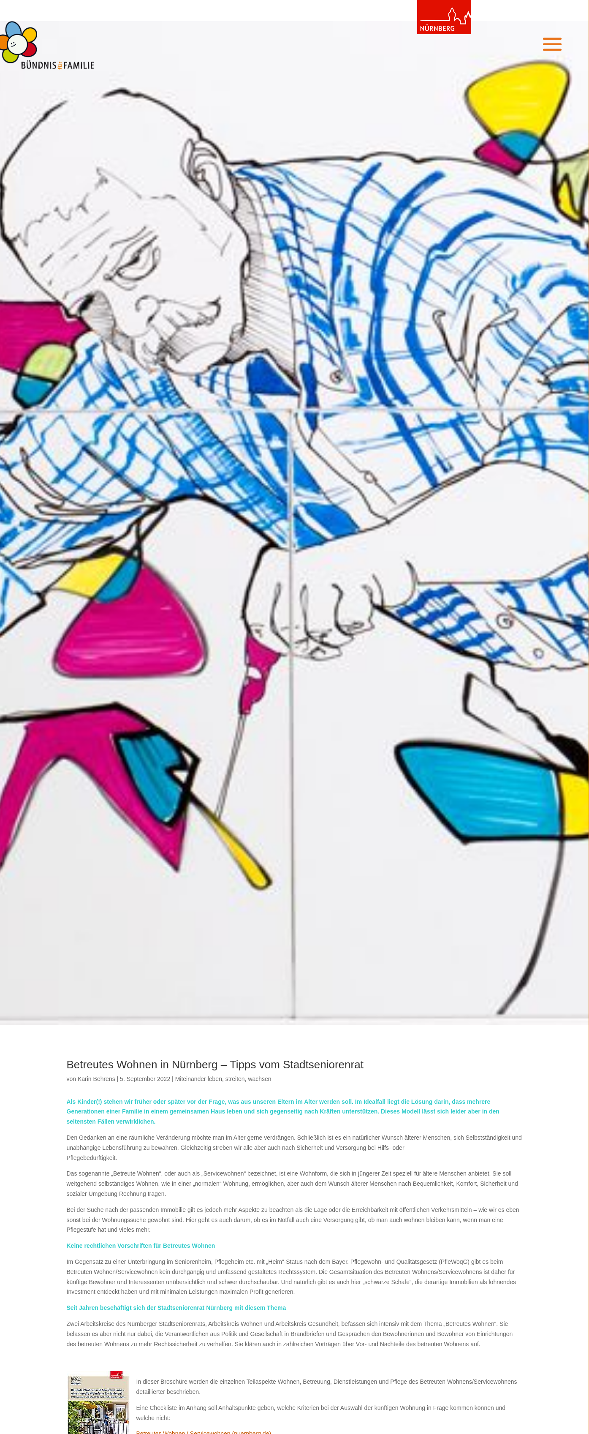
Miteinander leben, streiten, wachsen (223, 1079)
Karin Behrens (96, 1079)
